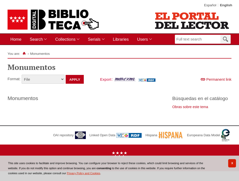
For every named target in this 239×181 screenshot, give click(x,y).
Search (36, 39)
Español (210, 5)
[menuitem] (17, 39)
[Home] (24, 53)
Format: (14, 79)
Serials (94, 39)
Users (142, 39)
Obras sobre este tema (190, 107)
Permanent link (218, 79)
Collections (65, 39)
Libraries (121, 39)
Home (15, 39)
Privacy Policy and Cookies (83, 173)
